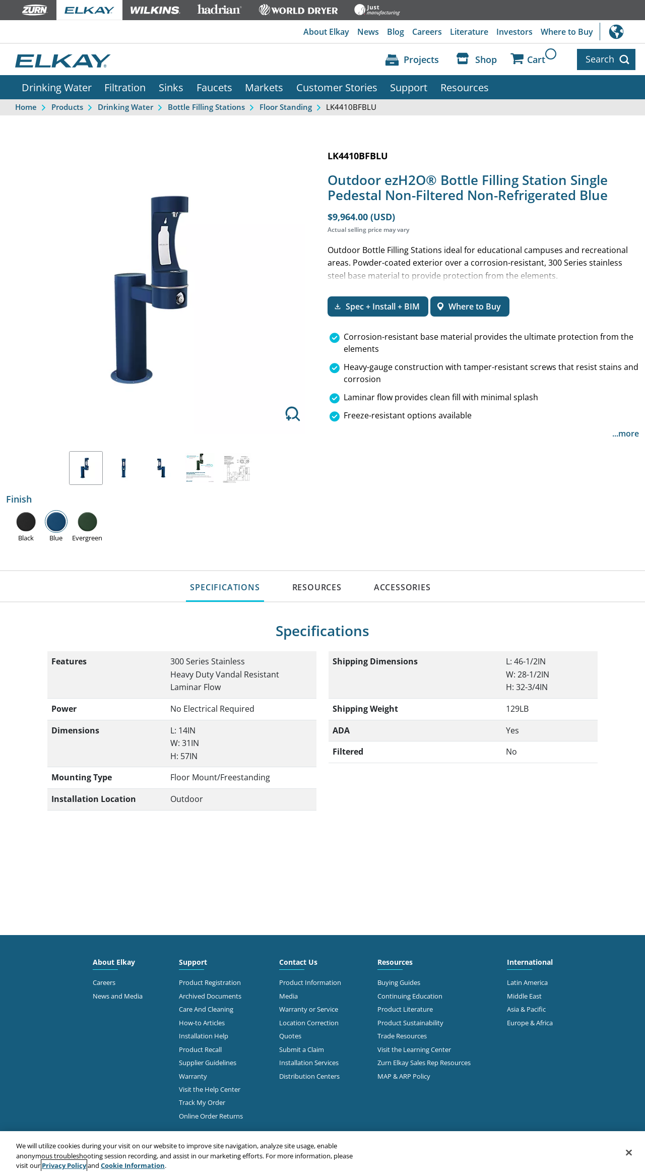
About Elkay (326, 31)
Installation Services (309, 1062)
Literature (469, 31)
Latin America (527, 982)
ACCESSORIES (402, 587)
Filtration (125, 87)
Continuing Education (409, 996)
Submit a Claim (301, 1049)
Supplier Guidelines (207, 1062)
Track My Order (202, 1102)
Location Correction (309, 1022)
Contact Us (298, 962)
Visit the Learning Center (414, 1049)
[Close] (629, 1152)
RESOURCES (317, 587)
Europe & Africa (530, 1022)
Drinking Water (57, 87)
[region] (322, 1153)
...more (625, 433)
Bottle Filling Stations (206, 107)
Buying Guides (398, 982)
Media (288, 996)
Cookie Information (133, 1165)
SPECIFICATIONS (225, 587)
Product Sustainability (410, 1022)
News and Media (118, 996)
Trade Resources (402, 1035)
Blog (395, 31)
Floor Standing (286, 107)
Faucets (214, 87)
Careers (427, 31)
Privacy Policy (64, 1165)
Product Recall (200, 1049)
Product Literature (405, 1009)
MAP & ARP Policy (403, 1076)
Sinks (171, 87)
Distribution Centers (309, 1076)
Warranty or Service (308, 1009)
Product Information (310, 982)
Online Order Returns (211, 1116)
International (622, 31)
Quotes (290, 1035)
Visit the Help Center (209, 1089)
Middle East (524, 996)
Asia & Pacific (526, 1009)
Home (26, 107)
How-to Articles (202, 1022)
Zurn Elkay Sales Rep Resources (424, 1062)
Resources (464, 87)
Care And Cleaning (206, 1009)
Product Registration (210, 982)
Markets (264, 87)
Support (408, 87)
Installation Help (203, 1035)
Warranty (193, 1076)
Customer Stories (336, 87)
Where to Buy (567, 31)
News (368, 31)
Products (67, 107)
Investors (514, 31)
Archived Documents (210, 996)
